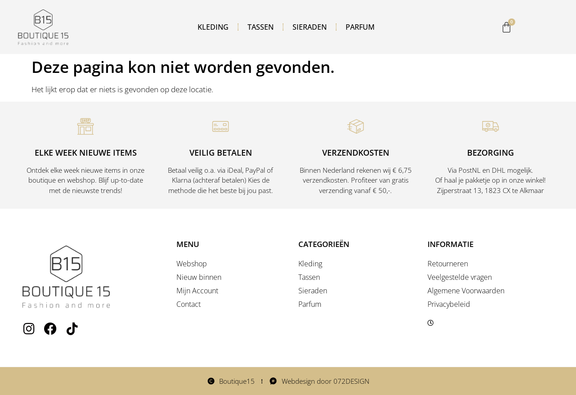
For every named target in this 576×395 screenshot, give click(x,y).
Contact (188, 304)
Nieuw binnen (198, 277)
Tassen (261, 27)
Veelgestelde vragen (460, 277)
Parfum (360, 27)
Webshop (191, 264)
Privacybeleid (449, 304)
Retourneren (448, 264)
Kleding (213, 27)
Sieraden (309, 27)
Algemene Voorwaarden (466, 291)
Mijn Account (197, 291)
